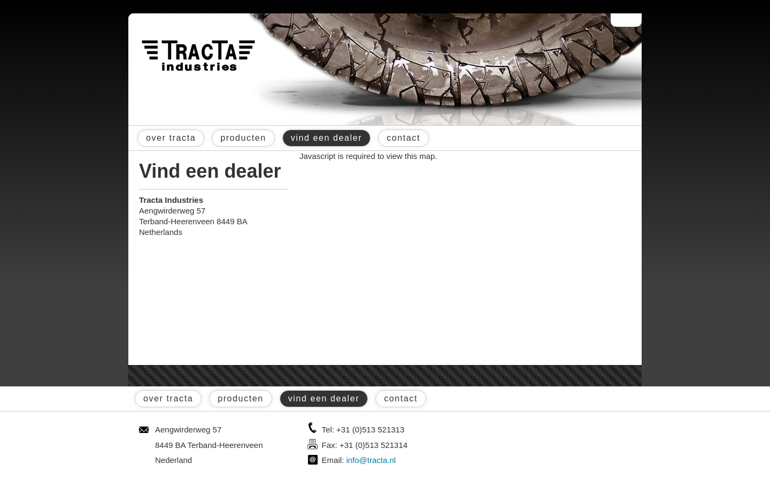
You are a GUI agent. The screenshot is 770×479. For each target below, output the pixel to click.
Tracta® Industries (198, 55)
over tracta (171, 137)
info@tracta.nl (371, 460)
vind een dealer (326, 137)
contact (403, 137)
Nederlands (621, 20)
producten (243, 137)
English (632, 20)
